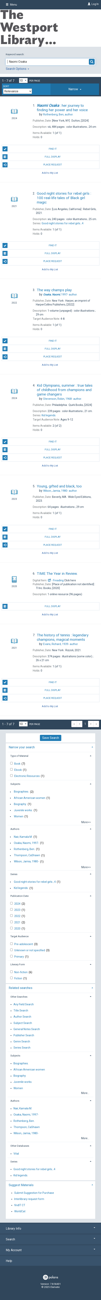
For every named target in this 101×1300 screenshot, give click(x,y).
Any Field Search (23, 1004)
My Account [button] (50, 1250)
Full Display (32, 156)
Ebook (18, 769)
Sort (6, 86)
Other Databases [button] (19, 1145)
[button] (74, 89)
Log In (95, 4)
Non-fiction (21, 972)
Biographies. (21, 791)
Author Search (22, 1016)
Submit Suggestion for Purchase (34, 1192)
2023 (17, 909)
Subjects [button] (15, 784)
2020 (17, 928)
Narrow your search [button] (22, 747)
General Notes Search (26, 1029)
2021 (17, 922)
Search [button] (50, 1239)
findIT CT (19, 1205)
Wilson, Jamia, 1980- (26, 861)
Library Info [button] (50, 1228)
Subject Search (22, 1023)
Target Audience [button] (19, 936)
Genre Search (21, 1041)
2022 (17, 916)
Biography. (20, 804)
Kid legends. (21, 888)
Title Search (20, 1010)
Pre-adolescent (24, 944)
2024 (17, 903)
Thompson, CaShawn (27, 855)
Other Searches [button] (18, 996)
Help (9, 1261)
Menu (11, 4)
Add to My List (50, 172)
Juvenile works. (23, 810)
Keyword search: (15, 54)
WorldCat (19, 1211)
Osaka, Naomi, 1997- (26, 842)
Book (17, 763)
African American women (29, 797)
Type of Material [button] (19, 755)
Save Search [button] (50, 738)
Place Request (32, 164)
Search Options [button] (17, 69)
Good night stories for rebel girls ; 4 (35, 881)
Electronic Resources (27, 776)
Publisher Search (23, 1035)
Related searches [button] (20, 988)
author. (58, 114)
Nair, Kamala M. (23, 836)
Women (18, 816)
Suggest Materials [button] (21, 1185)
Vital (16, 1153)
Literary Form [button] (17, 964)
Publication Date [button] (19, 895)
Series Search (21, 1047)
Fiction (18, 978)
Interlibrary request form (29, 1199)
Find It (30, 148)
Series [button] (13, 874)
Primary (19, 956)
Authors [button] (14, 829)
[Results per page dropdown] (23, 80)
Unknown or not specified (29, 950)
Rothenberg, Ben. (24, 849)
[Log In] (88, 4)
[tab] (74, 89)
